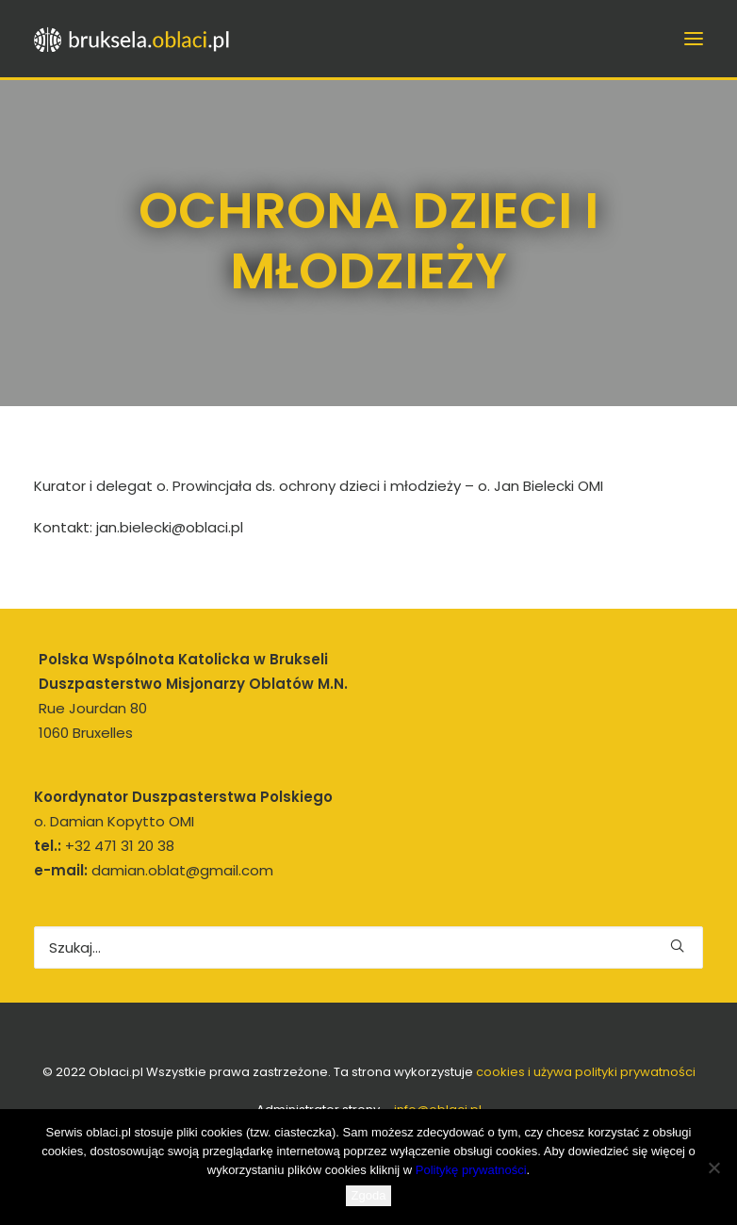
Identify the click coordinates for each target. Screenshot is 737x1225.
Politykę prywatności (471, 1170)
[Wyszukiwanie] (368, 947)
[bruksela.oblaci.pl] (133, 38)
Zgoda (369, 1195)
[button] (693, 38)
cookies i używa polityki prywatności (586, 1072)
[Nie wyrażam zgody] (713, 1167)
